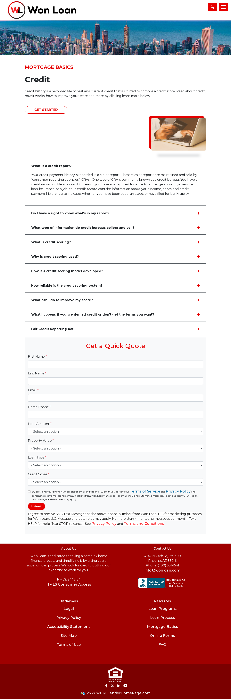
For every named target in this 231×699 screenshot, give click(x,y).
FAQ (162, 644)
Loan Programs (162, 609)
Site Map (69, 635)
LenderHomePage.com (129, 693)
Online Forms (162, 635)
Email (33, 390)
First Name (37, 356)
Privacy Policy (178, 491)
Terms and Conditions (144, 523)
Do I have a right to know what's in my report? (115, 213)
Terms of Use (69, 644)
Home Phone (39, 407)
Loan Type (37, 457)
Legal (69, 609)
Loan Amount (40, 424)
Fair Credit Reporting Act (115, 329)
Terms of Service (145, 491)
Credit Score (38, 474)
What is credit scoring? (115, 242)
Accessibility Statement (68, 627)
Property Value (41, 440)
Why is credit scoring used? (115, 256)
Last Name (37, 373)
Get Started (46, 110)
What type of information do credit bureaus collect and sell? (115, 228)
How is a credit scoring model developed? (115, 271)
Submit (36, 506)
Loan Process (162, 618)
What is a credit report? (115, 166)
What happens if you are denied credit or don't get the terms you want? (115, 314)
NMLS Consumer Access (68, 584)
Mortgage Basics (162, 627)
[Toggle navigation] (223, 7)
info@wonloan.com (162, 570)
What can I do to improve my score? (115, 300)
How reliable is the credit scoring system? (115, 285)
